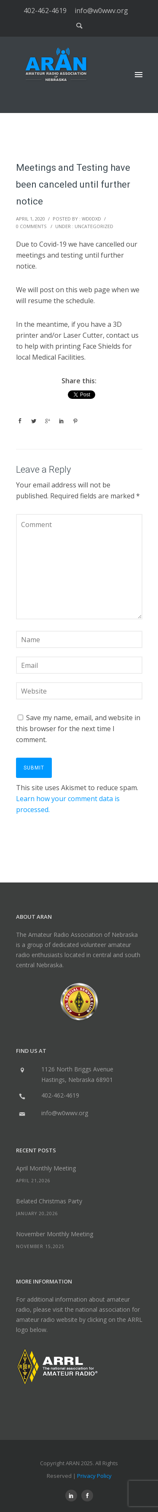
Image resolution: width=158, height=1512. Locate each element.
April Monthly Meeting (46, 1168)
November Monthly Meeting (54, 1234)
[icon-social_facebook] (87, 1495)
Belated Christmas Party (49, 1201)
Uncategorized (94, 226)
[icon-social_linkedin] (73, 1495)
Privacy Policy (94, 1476)
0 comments (31, 226)
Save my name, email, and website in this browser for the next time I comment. (78, 728)
